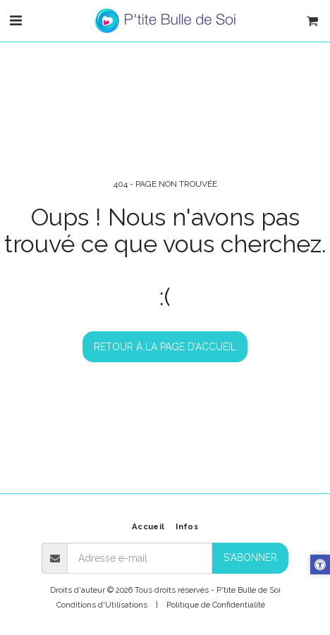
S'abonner (250, 557)
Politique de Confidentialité (215, 605)
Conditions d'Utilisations (101, 605)
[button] (16, 20)
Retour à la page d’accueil (165, 346)
